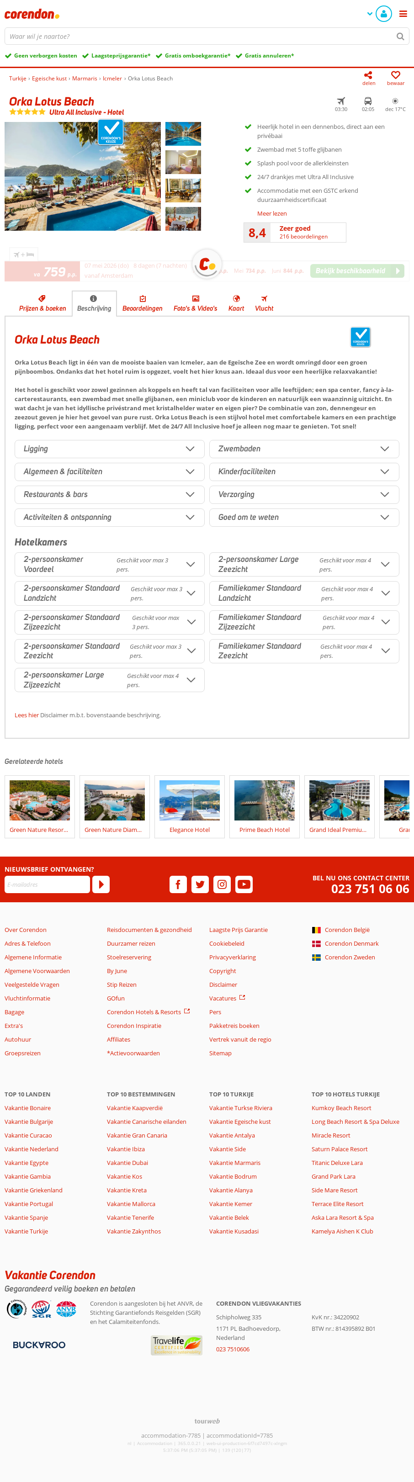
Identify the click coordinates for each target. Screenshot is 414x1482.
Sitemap (220, 1053)
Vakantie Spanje (26, 1217)
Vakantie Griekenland (34, 1190)
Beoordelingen (142, 308)
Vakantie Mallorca (131, 1204)
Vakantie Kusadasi (234, 1231)
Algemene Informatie (33, 957)
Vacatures (222, 998)
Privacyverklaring (232, 957)
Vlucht (264, 308)
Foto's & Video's (196, 308)
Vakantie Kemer (230, 1204)
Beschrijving (94, 308)
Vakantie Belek (229, 1217)
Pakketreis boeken (234, 1026)
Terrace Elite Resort (338, 1204)
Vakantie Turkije (26, 1231)
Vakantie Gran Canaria (137, 1135)
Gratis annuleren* (269, 55)
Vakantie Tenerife (130, 1217)
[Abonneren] (101, 884)
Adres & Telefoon (28, 943)
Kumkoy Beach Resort (342, 1108)
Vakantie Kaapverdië (135, 1108)
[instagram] (222, 884)
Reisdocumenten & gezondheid (149, 930)
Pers (215, 1012)
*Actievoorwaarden (133, 1053)
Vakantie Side (227, 1149)
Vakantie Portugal (29, 1204)
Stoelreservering (129, 957)
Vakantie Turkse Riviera (240, 1108)
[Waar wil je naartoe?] (207, 36)
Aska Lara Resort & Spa (343, 1217)
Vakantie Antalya (232, 1135)
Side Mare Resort (335, 1190)
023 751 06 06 (370, 889)
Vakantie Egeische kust (240, 1121)
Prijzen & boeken (42, 308)
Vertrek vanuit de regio (240, 1039)
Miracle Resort (331, 1135)
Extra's (14, 1026)
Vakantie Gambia (28, 1176)
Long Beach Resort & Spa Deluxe (355, 1121)
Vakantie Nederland (31, 1149)
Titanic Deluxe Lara (337, 1163)
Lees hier (27, 715)
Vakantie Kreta (127, 1190)
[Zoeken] (400, 36)
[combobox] (207, 36)
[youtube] (244, 884)
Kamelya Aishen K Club (342, 1231)
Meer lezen (272, 213)
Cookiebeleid (226, 943)
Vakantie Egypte (26, 1163)
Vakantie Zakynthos (134, 1231)
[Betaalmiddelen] (38, 1344)
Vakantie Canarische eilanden (146, 1121)
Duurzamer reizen (131, 943)
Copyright (222, 971)
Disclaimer (223, 984)
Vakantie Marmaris (234, 1163)
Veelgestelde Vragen (32, 984)
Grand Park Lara (334, 1176)
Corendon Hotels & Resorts (144, 1012)
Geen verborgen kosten (45, 55)
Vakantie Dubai (127, 1163)
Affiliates (118, 1039)
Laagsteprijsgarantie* (121, 55)
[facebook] (178, 884)
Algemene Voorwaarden (37, 971)
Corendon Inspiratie (134, 1026)
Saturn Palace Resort (340, 1149)
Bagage (14, 1012)
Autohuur (18, 1039)
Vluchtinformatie (27, 998)
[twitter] (200, 884)
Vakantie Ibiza (126, 1149)
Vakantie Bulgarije (29, 1121)
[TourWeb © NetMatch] (207, 1421)
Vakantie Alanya (231, 1190)
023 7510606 (232, 1349)
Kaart (236, 308)
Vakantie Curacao (28, 1135)
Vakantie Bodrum (233, 1176)
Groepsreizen (23, 1053)
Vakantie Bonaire (28, 1108)
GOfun (116, 998)
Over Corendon (26, 930)
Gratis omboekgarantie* (198, 55)
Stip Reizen (122, 984)
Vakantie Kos (124, 1176)
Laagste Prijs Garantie (238, 930)
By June (117, 971)
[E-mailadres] (47, 884)
